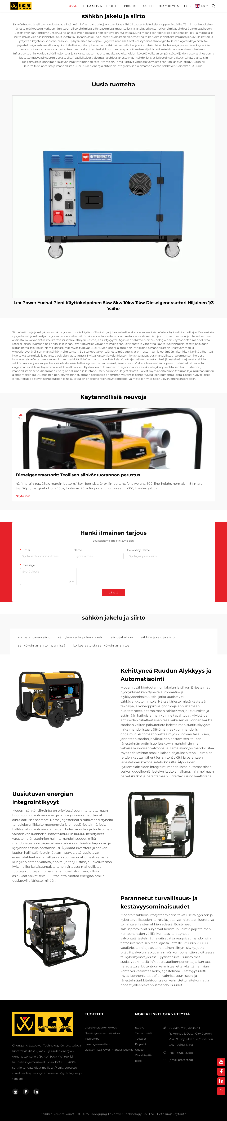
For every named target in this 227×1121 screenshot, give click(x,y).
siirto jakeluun (122, 637)
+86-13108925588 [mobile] (178, 1052)
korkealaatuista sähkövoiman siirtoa (101, 645)
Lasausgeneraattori (97, 1044)
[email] (181, 1060)
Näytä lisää (23, 496)
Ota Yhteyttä (169, 6)
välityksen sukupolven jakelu (80, 637)
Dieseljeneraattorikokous (101, 1027)
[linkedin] (36, 1091)
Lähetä (113, 592)
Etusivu (71, 6)
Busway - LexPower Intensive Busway (109, 1049)
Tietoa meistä (91, 6)
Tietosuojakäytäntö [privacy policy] (171, 1114)
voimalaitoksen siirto (34, 637)
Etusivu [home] (140, 1027)
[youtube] (15, 1091)
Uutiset (149, 6)
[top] (221, 1091)
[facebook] (26, 1091)
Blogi (187, 6)
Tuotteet (113, 6)
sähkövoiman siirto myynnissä (41, 645)
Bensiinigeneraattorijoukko (102, 1033)
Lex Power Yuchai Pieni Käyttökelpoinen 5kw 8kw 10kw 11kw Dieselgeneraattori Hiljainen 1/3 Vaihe (114, 305)
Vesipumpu (92, 1038)
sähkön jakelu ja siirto (158, 637)
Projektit (131, 6)
